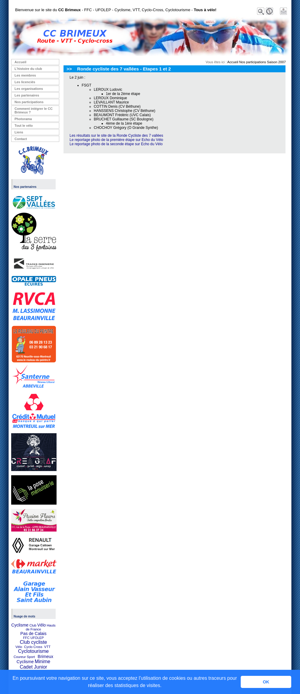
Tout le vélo (24, 125)
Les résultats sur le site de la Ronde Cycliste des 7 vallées (116, 135)
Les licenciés (25, 82)
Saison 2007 (276, 62)
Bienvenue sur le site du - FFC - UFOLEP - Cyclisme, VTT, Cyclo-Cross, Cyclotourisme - (116, 10)
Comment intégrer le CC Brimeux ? (34, 110)
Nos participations (29, 102)
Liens (19, 132)
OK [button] (266, 681)
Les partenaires (27, 95)
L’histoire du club (28, 68)
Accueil (20, 62)
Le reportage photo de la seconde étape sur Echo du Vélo (116, 144)
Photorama (23, 119)
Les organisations (29, 88)
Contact (21, 139)
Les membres (25, 75)
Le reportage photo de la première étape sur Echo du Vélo (116, 140)
